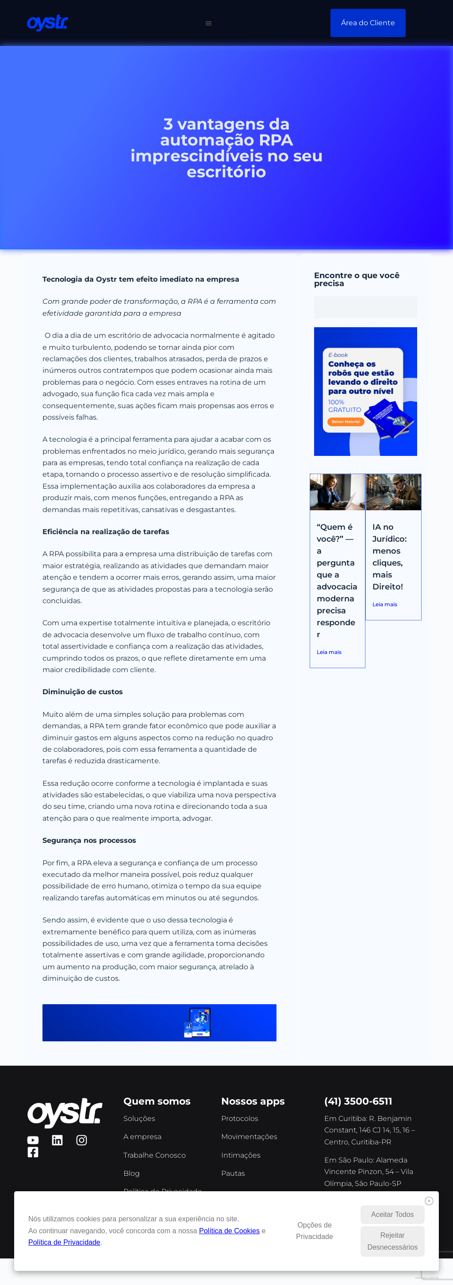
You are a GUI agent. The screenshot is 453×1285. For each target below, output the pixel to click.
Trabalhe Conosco (154, 1155)
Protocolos (239, 1118)
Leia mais (329, 652)
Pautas (233, 1173)
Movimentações (249, 1136)
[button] (208, 23)
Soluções (139, 1118)
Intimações (241, 1155)
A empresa (142, 1136)
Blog (131, 1173)
